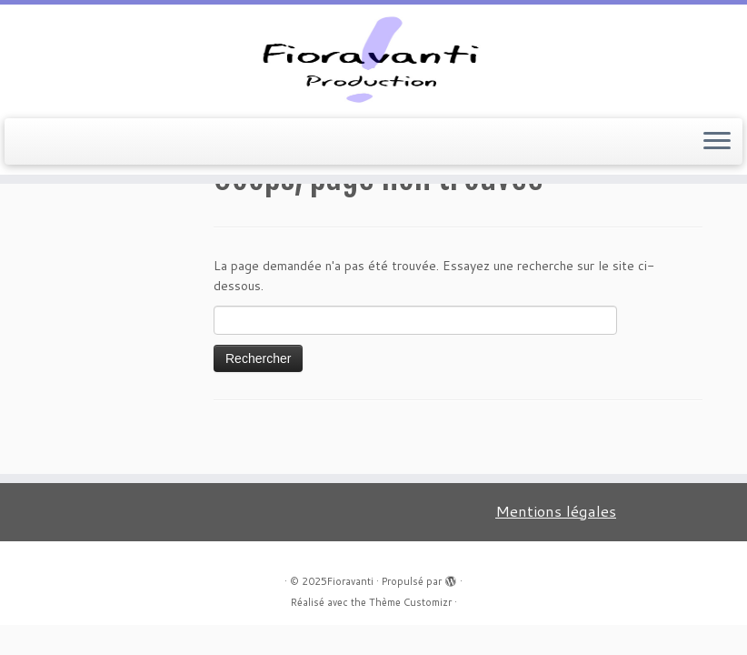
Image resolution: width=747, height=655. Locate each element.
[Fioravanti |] (373, 59)
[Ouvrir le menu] (717, 142)
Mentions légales (555, 510)
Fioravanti (350, 581)
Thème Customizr (410, 602)
